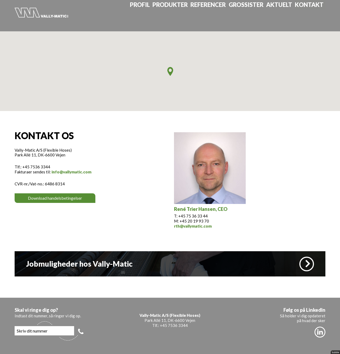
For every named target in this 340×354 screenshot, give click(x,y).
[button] (170, 71)
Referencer (215, 15)
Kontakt (313, 15)
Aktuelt (284, 15)
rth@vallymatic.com (193, 226)
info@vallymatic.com (71, 171)
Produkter (178, 15)
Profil (147, 15)
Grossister (252, 15)
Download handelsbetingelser (55, 198)
